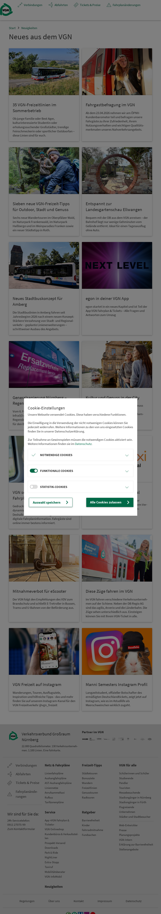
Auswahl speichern (51, 502)
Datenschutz (83, 444)
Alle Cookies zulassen (110, 502)
